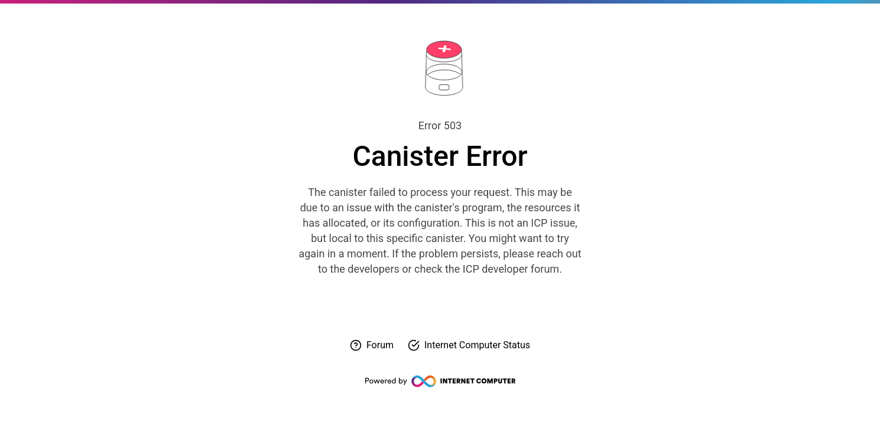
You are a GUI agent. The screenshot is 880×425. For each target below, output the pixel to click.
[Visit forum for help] (372, 345)
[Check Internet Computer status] (469, 345)
